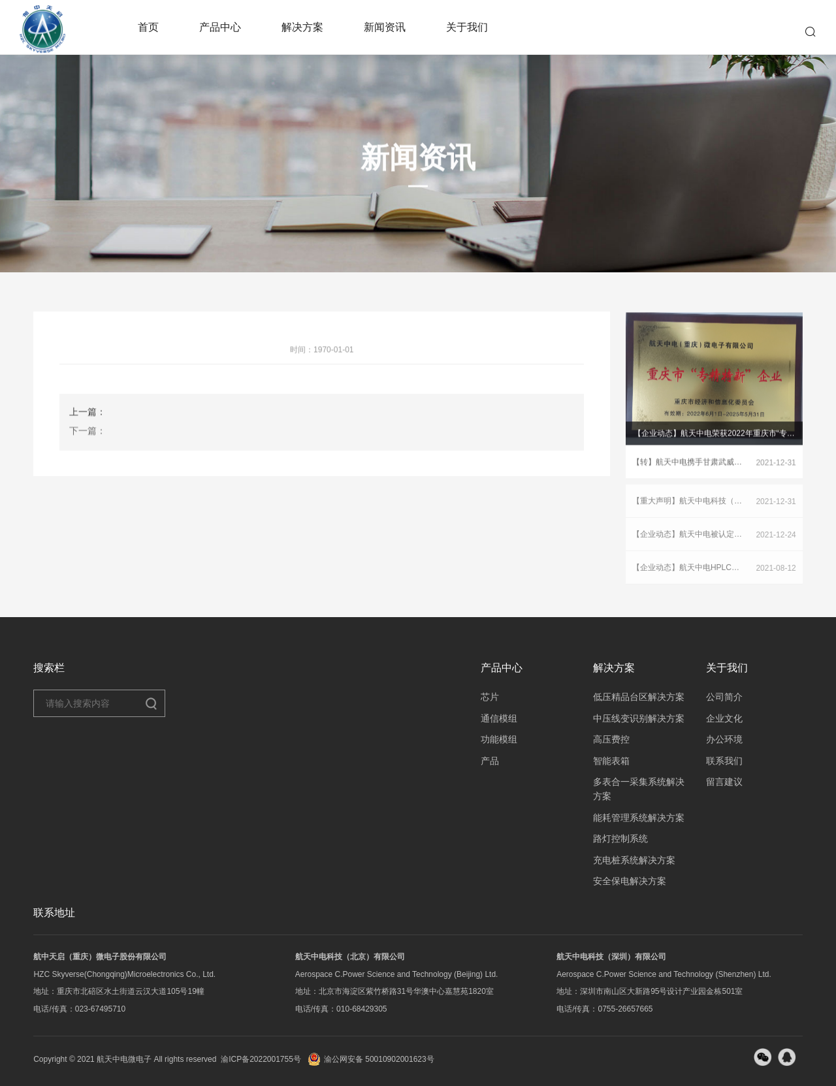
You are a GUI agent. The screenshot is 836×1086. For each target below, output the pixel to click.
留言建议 (724, 781)
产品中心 (220, 27)
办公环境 (724, 739)
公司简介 (724, 697)
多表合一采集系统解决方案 (638, 788)
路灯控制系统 (620, 838)
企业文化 (724, 718)
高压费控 (611, 739)
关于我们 (467, 27)
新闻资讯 (385, 27)
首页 (148, 27)
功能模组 (499, 739)
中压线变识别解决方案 (638, 718)
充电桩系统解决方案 (634, 860)
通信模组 (499, 718)
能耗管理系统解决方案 (638, 817)
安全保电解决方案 (629, 881)
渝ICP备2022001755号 (261, 1059)
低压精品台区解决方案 (638, 697)
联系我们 (724, 761)
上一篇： (87, 418)
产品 (490, 761)
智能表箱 (611, 761)
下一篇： (87, 437)
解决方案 (302, 27)
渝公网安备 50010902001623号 (371, 1059)
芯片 (490, 697)
